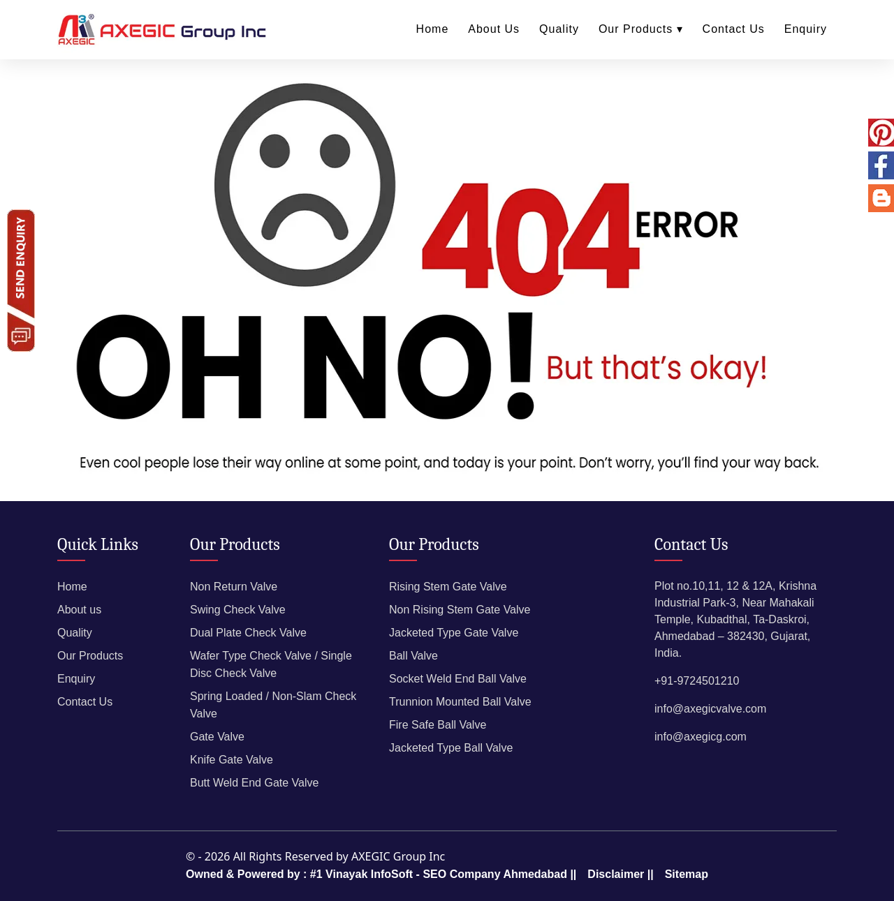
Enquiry (805, 29)
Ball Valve (413, 656)
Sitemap (686, 874)
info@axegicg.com (700, 737)
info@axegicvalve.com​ (710, 709)
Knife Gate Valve (231, 760)
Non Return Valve (233, 587)
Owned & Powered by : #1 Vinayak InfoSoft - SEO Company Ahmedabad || (381, 874)
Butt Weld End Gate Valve (254, 783)
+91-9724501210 (696, 681)
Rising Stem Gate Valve (448, 587)
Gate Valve (217, 737)
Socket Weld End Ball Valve (458, 679)
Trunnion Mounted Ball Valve (460, 702)
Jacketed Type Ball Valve (451, 748)
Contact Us (734, 29)
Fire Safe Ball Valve (437, 725)
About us (79, 610)
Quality (559, 29)
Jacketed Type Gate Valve (453, 633)
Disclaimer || (620, 874)
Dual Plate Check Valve (248, 633)
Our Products (90, 656)
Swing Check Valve (238, 610)
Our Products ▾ (641, 29)
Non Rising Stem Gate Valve (459, 610)
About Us (494, 29)
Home (432, 29)
